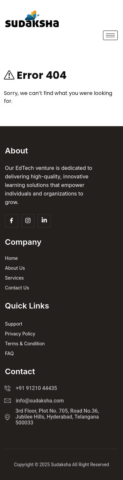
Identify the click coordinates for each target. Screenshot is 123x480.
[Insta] (27, 220)
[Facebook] (11, 220)
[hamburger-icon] (110, 35)
